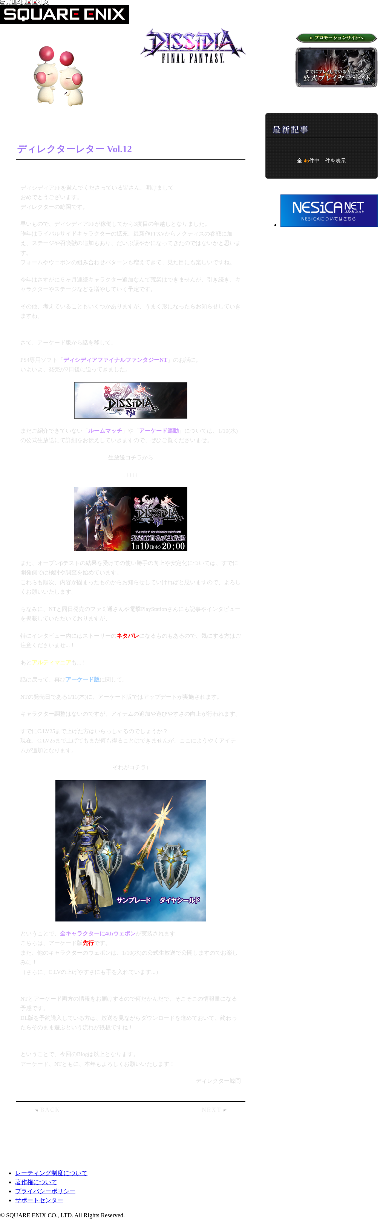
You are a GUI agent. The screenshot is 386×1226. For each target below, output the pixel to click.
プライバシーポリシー (45, 1191)
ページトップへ (346, 1150)
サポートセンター (39, 1200)
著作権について (36, 1182)
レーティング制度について (51, 1173)
